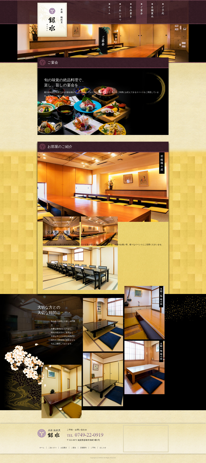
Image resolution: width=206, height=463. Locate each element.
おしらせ (103, 448)
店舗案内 (83, 448)
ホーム (41, 448)
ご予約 (93, 448)
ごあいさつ (52, 448)
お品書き (64, 448)
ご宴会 (73, 448)
